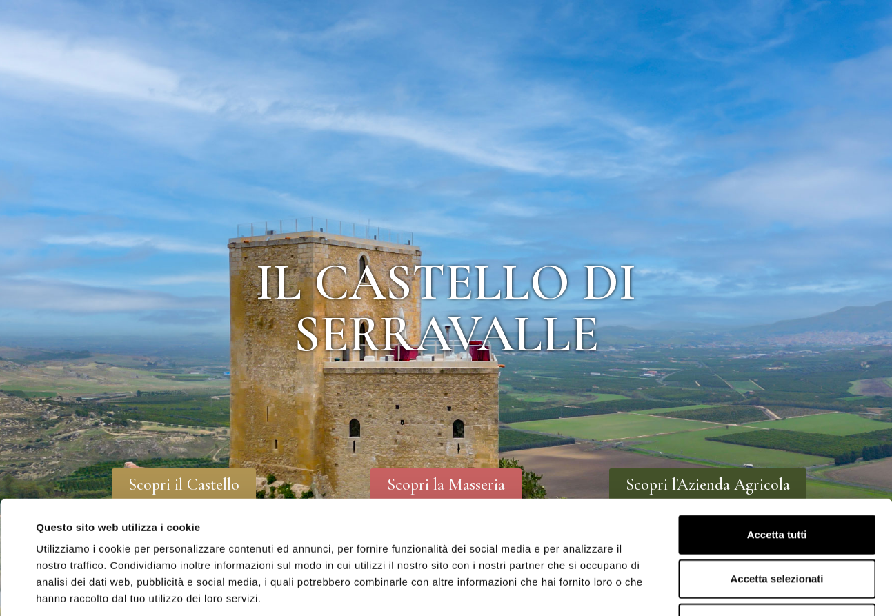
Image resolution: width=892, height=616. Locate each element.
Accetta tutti (777, 437)
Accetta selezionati (776, 481)
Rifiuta (777, 525)
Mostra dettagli (581, 589)
